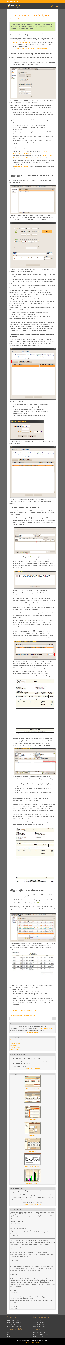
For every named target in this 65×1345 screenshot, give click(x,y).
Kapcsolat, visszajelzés (39, 1332)
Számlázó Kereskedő (38, 1324)
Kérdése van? (14, 1045)
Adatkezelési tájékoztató (39, 1336)
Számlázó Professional (39, 1326)
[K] (54, 1018)
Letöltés (9, 1334)
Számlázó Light (37, 1320)
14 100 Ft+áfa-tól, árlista (32, 1068)
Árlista (9, 1332)
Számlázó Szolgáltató (38, 1322)
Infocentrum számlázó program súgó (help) (22, 1015)
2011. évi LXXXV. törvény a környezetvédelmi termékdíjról (30, 48)
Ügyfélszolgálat (14, 1049)
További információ (35, 1342)
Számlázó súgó (11, 1324)
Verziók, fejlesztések (16, 1042)
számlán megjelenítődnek (21, 166)
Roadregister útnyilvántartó (14, 1322)
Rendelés (9, 1336)
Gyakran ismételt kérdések (14, 1326)
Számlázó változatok (16, 1040)
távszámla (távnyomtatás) (44, 1028)
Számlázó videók (15, 1043)
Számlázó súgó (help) (16, 1047)
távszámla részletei (32, 1032)
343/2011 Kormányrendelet (21, 42)
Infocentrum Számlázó (13, 1320)
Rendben (27, 1342)
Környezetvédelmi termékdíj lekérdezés (25, 1010)
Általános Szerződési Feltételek (41, 1334)
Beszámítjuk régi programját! (32, 1204)
